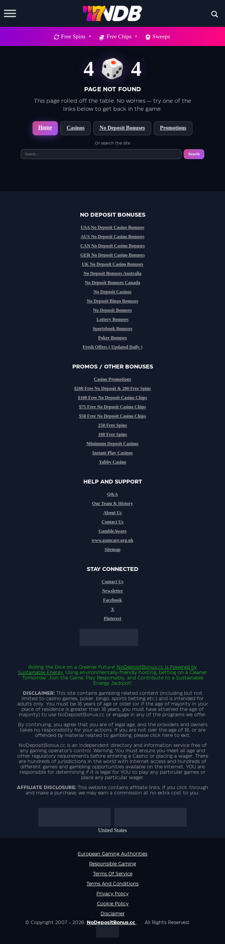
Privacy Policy (112, 893)
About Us (112, 512)
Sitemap (112, 549)
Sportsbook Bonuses (112, 328)
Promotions (173, 128)
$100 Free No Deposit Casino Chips (112, 397)
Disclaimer (113, 913)
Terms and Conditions (112, 884)
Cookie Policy (113, 903)
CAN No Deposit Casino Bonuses (112, 245)
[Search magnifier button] (214, 14)
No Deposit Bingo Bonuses (112, 301)
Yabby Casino (112, 462)
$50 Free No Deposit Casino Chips (112, 416)
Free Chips (121, 36)
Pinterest (112, 618)
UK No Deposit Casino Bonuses (112, 264)
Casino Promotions (112, 379)
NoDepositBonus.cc (140, 667)
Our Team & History (112, 503)
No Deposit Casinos (112, 291)
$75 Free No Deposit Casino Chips (112, 407)
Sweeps (161, 36)
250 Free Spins (112, 425)
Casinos (76, 128)
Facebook (112, 600)
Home (45, 127)
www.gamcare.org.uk (113, 540)
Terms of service (112, 874)
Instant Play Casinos (112, 453)
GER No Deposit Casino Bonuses (112, 255)
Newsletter (112, 591)
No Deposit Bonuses (122, 128)
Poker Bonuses (112, 337)
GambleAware (112, 531)
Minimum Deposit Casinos (112, 443)
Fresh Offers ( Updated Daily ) (112, 347)
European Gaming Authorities (112, 854)
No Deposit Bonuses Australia (112, 273)
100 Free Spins (112, 434)
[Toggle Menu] (10, 13)
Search (193, 154)
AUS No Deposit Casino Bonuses (113, 236)
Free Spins (76, 36)
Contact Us (113, 522)
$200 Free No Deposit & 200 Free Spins (112, 388)
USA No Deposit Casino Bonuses (112, 227)
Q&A (112, 494)
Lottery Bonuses (112, 319)
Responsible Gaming (112, 864)
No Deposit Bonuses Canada (112, 282)
